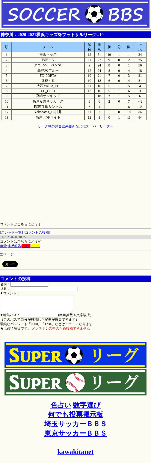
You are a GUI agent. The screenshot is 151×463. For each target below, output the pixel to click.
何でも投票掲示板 (75, 418)
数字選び (87, 408)
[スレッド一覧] (11, 232)
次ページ (7, 254)
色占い (60, 408)
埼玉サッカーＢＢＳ (75, 427)
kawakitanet (75, 455)
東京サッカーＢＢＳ (75, 436)
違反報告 (14, 246)
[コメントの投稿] (37, 232)
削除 (3, 246)
